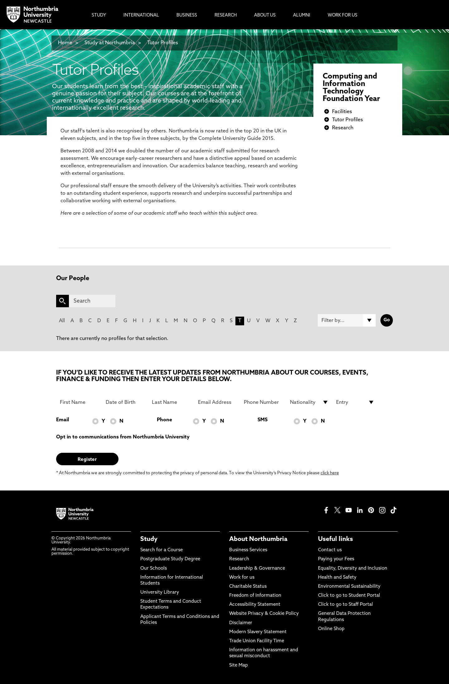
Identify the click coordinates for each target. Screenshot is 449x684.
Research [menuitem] (226, 15)
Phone (164, 420)
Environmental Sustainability (349, 586)
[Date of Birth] (125, 402)
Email (62, 420)
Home (65, 43)
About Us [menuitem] (265, 15)
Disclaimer (240, 623)
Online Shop (331, 629)
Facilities (342, 111)
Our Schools (153, 568)
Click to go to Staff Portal (345, 604)
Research (342, 128)
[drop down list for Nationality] (309, 402)
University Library (159, 592)
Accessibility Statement (254, 604)
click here (330, 473)
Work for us (241, 577)
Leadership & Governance (257, 568)
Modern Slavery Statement (258, 632)
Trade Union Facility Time (256, 641)
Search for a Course (161, 550)
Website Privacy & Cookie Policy (264, 613)
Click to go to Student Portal (349, 595)
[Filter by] (347, 320)
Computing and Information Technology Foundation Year (351, 88)
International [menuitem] (141, 15)
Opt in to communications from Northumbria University (123, 437)
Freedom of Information (255, 595)
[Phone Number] (263, 402)
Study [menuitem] (99, 15)
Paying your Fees (336, 559)
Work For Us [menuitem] (342, 15)
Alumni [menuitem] (301, 15)
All (62, 320)
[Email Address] (217, 402)
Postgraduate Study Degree (170, 559)
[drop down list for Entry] (355, 402)
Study (148, 539)
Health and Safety (337, 577)
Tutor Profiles (162, 43)
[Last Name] (171, 402)
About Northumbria (258, 539)
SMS (263, 420)
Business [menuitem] (186, 15)
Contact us (330, 550)
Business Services (248, 550)
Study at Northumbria (109, 43)
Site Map (238, 665)
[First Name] (79, 402)
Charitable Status (248, 586)
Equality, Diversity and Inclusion (352, 568)
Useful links (335, 539)
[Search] (92, 301)
